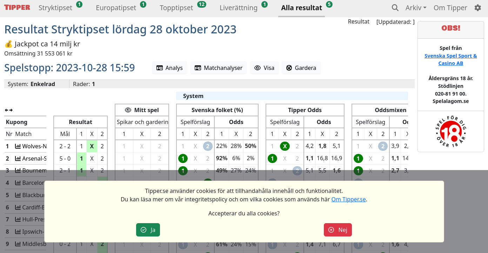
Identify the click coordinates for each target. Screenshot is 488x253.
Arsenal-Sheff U (42, 158)
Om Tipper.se (348, 199)
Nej (337, 230)
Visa (264, 68)
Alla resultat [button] (301, 7)
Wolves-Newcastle (45, 146)
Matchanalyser (219, 68)
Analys (169, 68)
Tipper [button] (17, 7)
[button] (55, 8)
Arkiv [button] (413, 7)
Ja (148, 230)
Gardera (301, 68)
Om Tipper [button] (450, 7)
